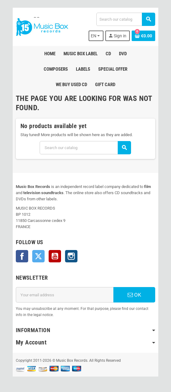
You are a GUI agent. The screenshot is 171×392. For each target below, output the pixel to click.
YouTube (55, 256)
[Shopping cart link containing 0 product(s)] (143, 36)
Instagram (71, 256)
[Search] (125, 19)
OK (134, 295)
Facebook (22, 256)
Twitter (38, 256)
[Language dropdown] (96, 36)
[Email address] (64, 294)
